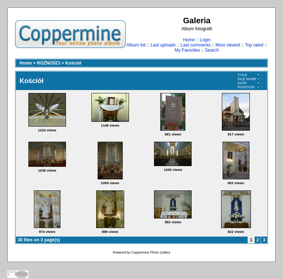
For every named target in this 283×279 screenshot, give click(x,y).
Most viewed (228, 45)
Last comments (195, 45)
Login (205, 39)
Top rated (254, 45)
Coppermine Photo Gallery (150, 252)
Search (212, 50)
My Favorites (187, 50)
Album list (136, 45)
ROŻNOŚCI (48, 63)
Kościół (73, 63)
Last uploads (163, 45)
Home (189, 39)
